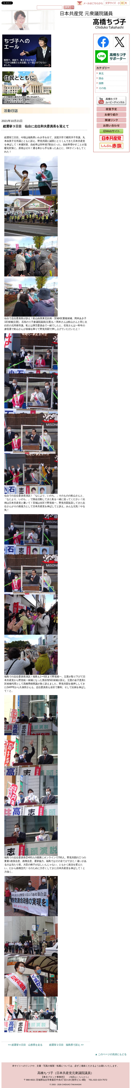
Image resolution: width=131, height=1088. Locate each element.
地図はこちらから (79, 1077)
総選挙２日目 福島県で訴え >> (66, 1045)
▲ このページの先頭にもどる (111, 1054)
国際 (101, 83)
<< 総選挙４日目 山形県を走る (25, 1045)
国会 (101, 78)
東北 (101, 73)
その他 (102, 88)
